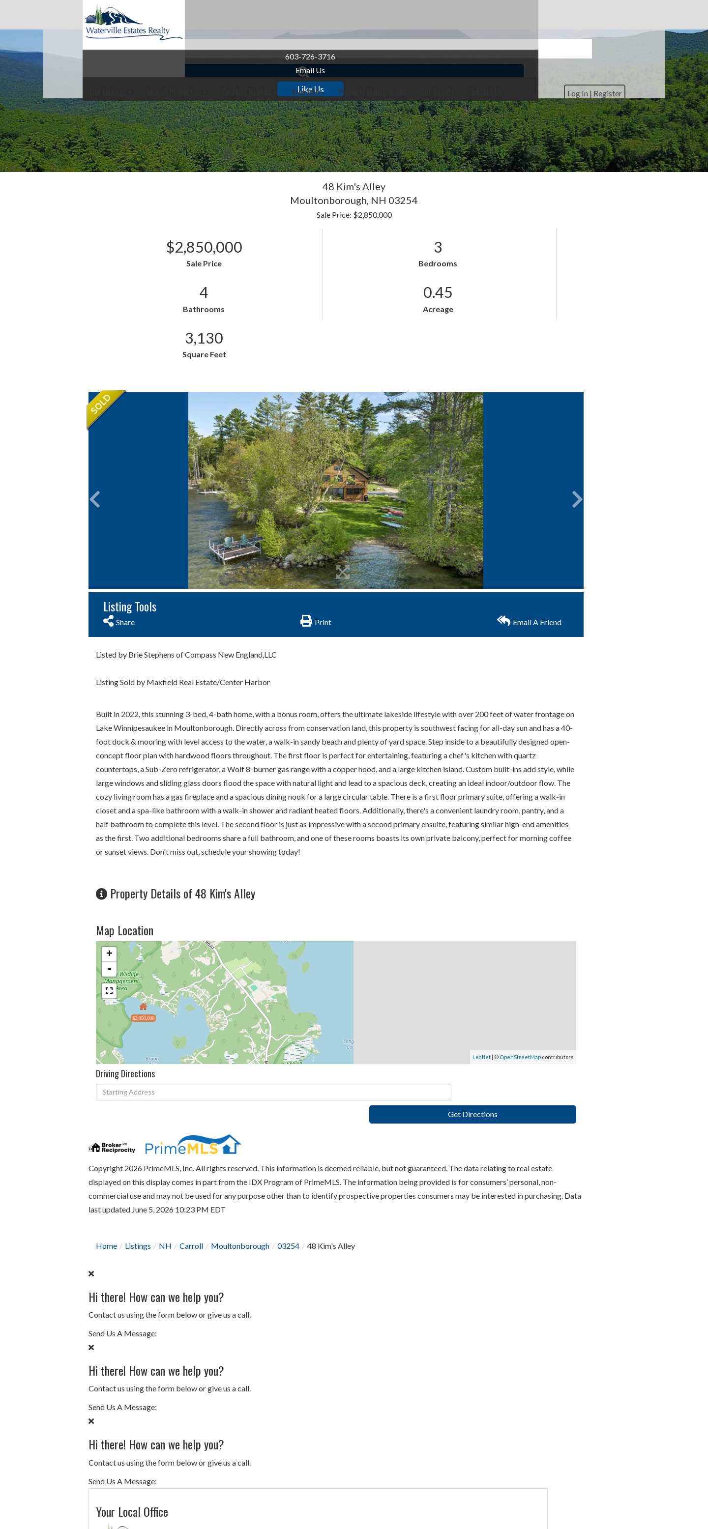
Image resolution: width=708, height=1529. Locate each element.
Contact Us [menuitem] (594, 15)
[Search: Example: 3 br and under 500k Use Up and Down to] (338, 137)
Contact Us (481, 444)
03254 (288, 1219)
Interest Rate (484, 1238)
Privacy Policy (496, 771)
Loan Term (479, 1134)
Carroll (191, 1219)
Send (536, 794)
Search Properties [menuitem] (285, 15)
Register (602, 45)
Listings (138, 1219)
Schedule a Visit (573, 502)
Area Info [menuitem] (416, 15)
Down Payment (488, 1202)
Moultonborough (240, 1219)
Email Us (139, 70)
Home (106, 1219)
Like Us (139, 89)
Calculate (536, 1277)
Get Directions (391, 1070)
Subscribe (536, 1063)
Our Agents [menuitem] (545, 15)
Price (469, 1165)
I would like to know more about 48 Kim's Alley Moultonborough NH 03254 (536, 634)
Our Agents (481, 459)
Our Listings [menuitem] (219, 15)
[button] (473, 137)
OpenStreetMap (374, 1035)
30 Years (520, 1134)
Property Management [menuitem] (480, 15)
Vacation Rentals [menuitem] (357, 15)
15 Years (563, 1134)
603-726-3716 (140, 56)
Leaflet (335, 1035)
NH (165, 1219)
